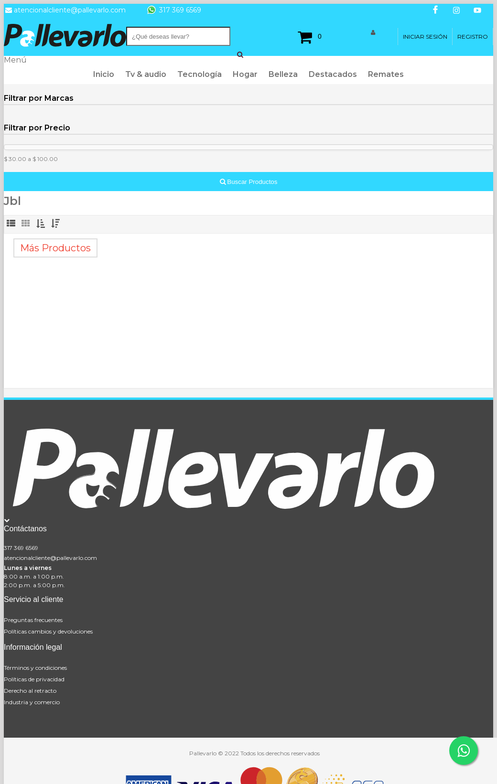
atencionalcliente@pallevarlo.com (50, 557)
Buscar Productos (249, 181)
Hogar (245, 74)
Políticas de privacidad (34, 679)
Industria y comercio (32, 702)
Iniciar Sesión (425, 36)
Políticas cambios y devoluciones (48, 631)
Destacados (333, 74)
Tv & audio (145, 74)
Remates (386, 74)
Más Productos (55, 248)
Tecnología (199, 74)
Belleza (283, 74)
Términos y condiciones (35, 667)
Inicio (103, 74)
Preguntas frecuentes (33, 619)
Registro (472, 36)
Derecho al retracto (30, 690)
